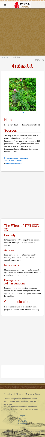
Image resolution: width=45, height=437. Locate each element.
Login (22, 416)
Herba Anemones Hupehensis (16, 158)
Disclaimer (22, 424)
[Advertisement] (22, 32)
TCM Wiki (5, 57)
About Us (22, 418)
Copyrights (22, 421)
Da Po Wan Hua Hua (13, 161)
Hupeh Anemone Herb (14, 163)
